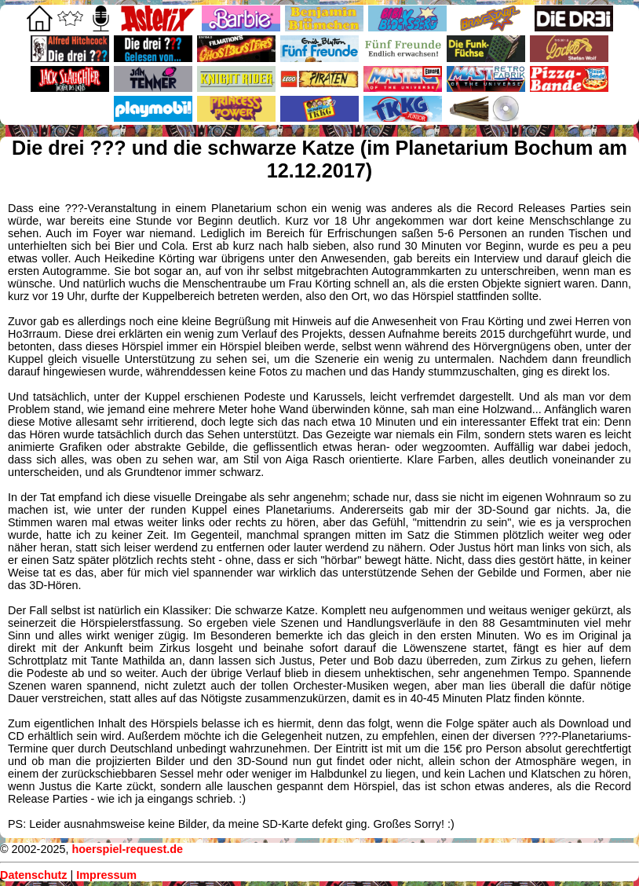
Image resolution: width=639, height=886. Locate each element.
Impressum (106, 875)
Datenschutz (34, 875)
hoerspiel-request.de (127, 849)
